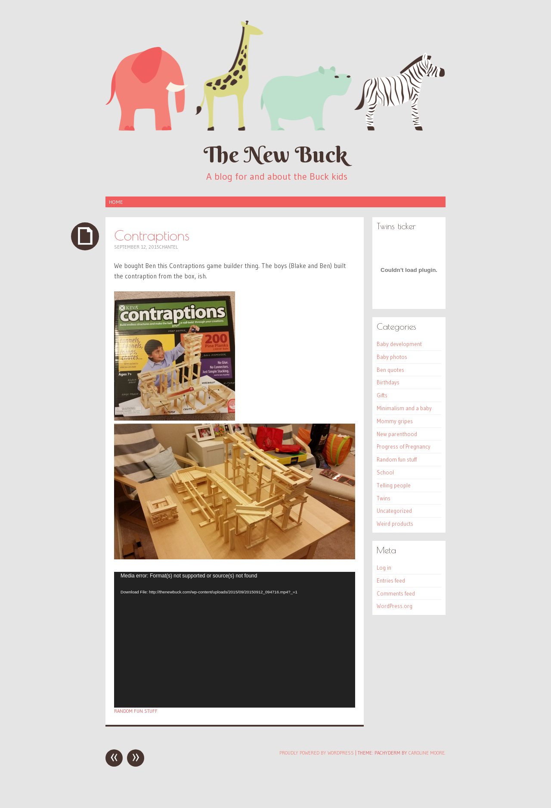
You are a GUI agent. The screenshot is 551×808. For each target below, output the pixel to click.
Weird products (395, 523)
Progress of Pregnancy (403, 446)
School (385, 472)
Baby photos (392, 356)
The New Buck (275, 154)
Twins (383, 498)
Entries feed (391, 580)
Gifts (382, 395)
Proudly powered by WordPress (316, 753)
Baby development (399, 343)
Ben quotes (390, 369)
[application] (234, 640)
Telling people (394, 485)
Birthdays (388, 382)
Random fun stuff (136, 711)
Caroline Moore (427, 753)
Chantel (168, 247)
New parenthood (397, 434)
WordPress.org (394, 605)
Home (116, 202)
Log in (384, 567)
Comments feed (396, 593)
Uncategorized (394, 510)
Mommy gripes (395, 421)
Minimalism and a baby (404, 408)
